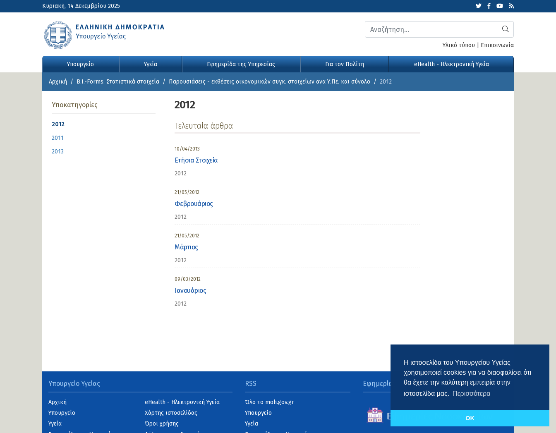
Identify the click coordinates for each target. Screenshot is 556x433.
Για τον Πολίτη (344, 64)
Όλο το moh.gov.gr (269, 402)
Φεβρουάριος (194, 204)
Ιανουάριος (190, 290)
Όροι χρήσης (162, 423)
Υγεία (150, 64)
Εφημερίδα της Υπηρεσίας (241, 64)
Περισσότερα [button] (472, 393)
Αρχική (58, 81)
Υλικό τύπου (459, 45)
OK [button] (470, 418)
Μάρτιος (186, 247)
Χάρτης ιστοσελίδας (171, 412)
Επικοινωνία (497, 45)
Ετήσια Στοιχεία (196, 160)
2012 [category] (181, 173)
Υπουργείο (80, 64)
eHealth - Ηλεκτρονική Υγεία (451, 64)
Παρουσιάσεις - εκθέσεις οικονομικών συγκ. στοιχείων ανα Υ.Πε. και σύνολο (269, 81)
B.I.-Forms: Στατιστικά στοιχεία (118, 81)
